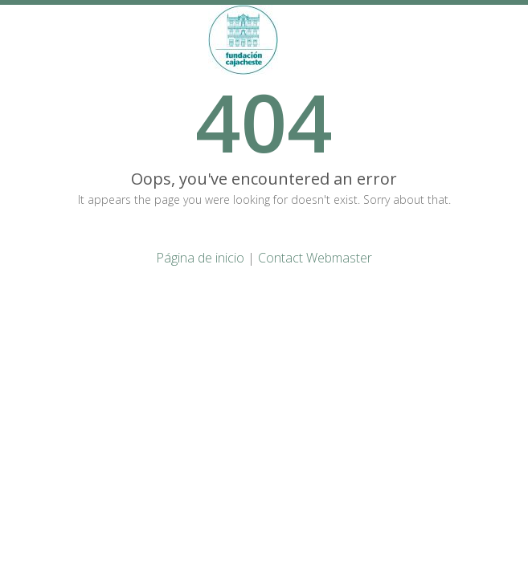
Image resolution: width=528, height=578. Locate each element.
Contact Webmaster (315, 258)
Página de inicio (200, 258)
